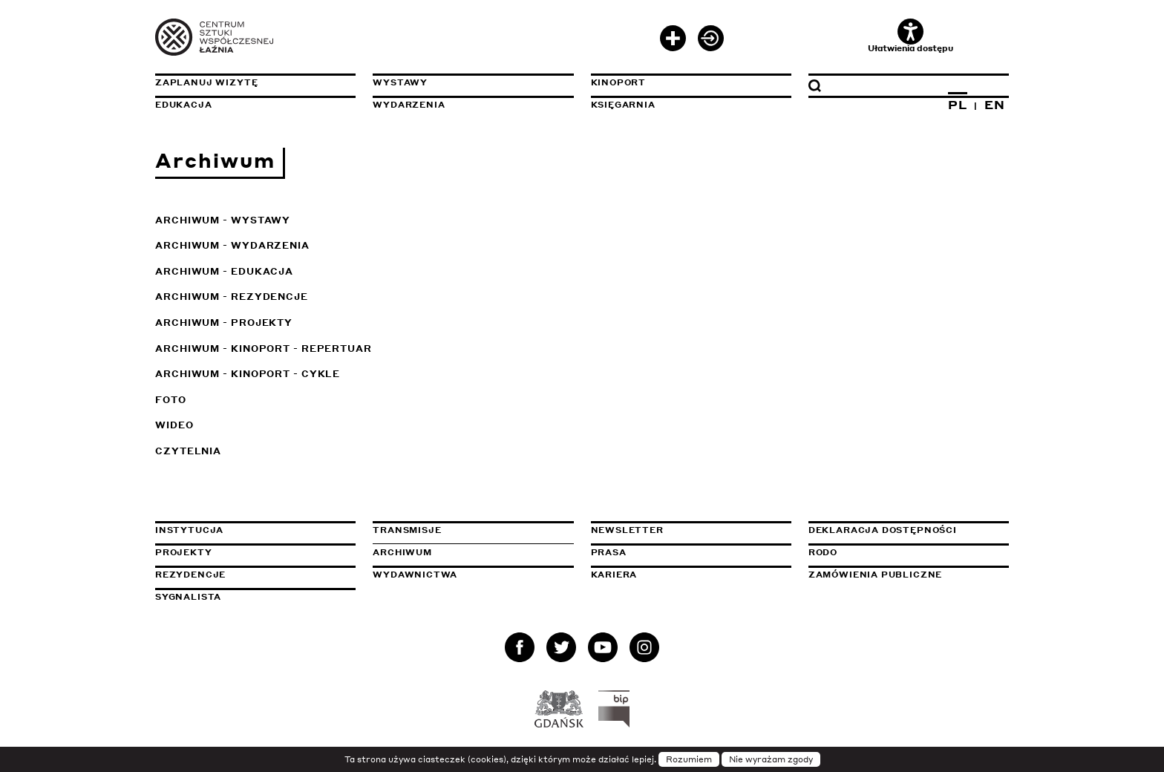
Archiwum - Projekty (223, 322)
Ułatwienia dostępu (910, 36)
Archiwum (402, 552)
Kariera (614, 574)
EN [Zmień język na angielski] (994, 104)
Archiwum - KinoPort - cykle (247, 373)
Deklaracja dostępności (882, 530)
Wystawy (400, 82)
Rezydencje (190, 574)
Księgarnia (623, 104)
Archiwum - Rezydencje (231, 296)
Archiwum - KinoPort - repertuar (263, 348)
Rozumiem (689, 759)
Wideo (174, 425)
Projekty (183, 552)
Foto (170, 399)
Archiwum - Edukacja (224, 271)
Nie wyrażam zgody (771, 759)
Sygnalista (188, 597)
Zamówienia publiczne (908, 574)
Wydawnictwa (415, 574)
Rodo (822, 552)
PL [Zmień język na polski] (957, 104)
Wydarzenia (409, 104)
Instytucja (189, 530)
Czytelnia (188, 451)
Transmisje (473, 530)
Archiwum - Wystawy (222, 220)
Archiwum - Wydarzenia (232, 245)
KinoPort (619, 82)
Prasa (609, 552)
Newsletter (627, 530)
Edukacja (183, 104)
